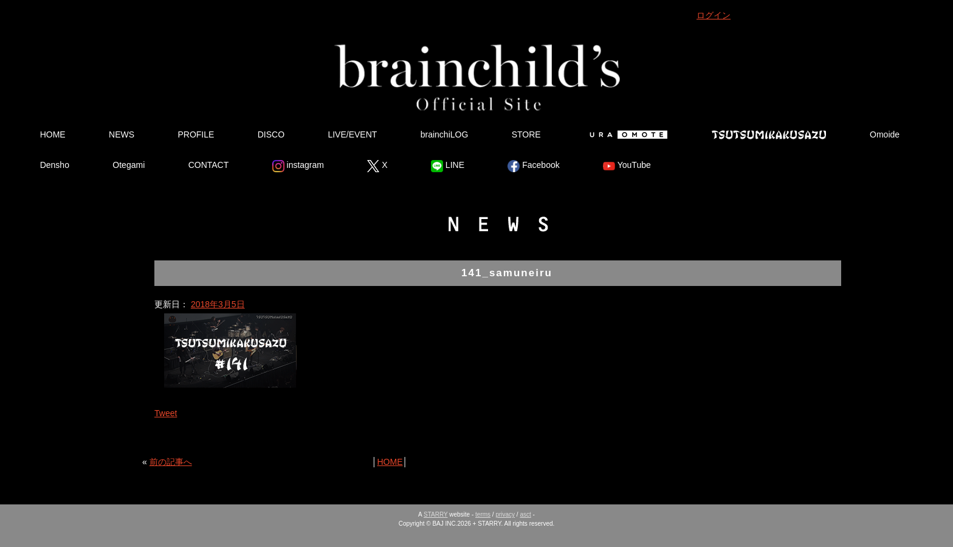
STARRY (435, 514)
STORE (526, 134)
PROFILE (195, 134)
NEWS (121, 134)
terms (482, 514)
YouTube (627, 166)
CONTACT (208, 165)
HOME (53, 134)
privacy (505, 514)
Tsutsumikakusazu (769, 134)
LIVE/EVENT (352, 134)
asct (525, 514)
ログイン (714, 15)
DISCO (271, 134)
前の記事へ (171, 462)
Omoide (885, 134)
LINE (447, 166)
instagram (298, 166)
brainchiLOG (445, 134)
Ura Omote (626, 134)
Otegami (128, 165)
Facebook (533, 166)
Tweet (165, 413)
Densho (54, 165)
